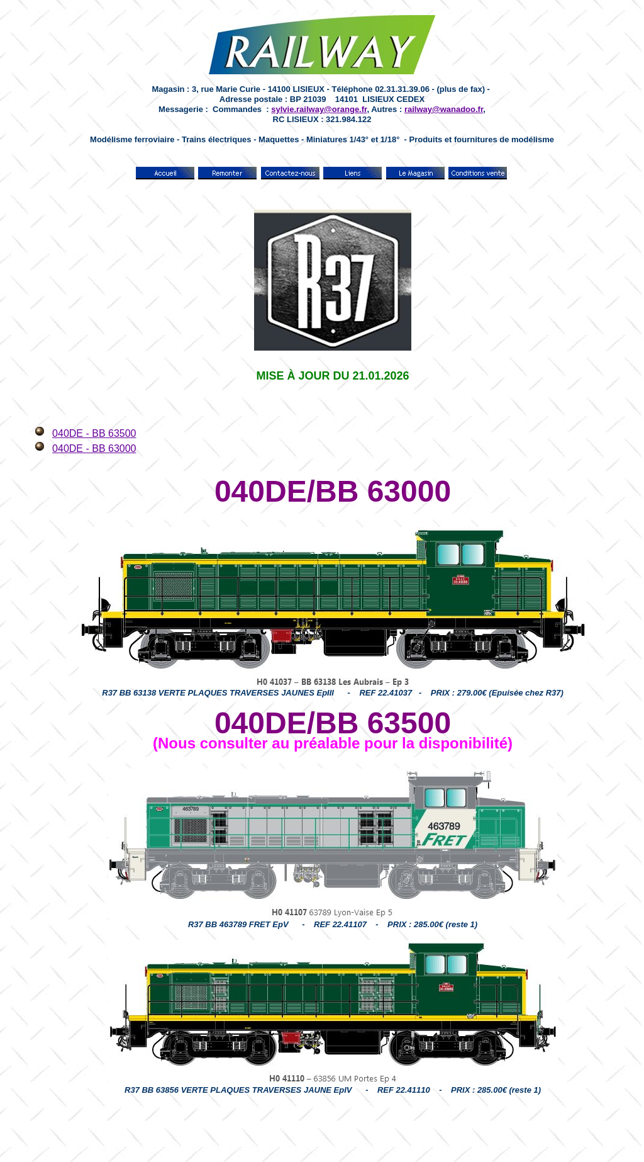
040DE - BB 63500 (94, 433)
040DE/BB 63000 (332, 491)
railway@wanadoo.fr (443, 109)
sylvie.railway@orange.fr (319, 109)
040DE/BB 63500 (332, 723)
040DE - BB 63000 (94, 448)
